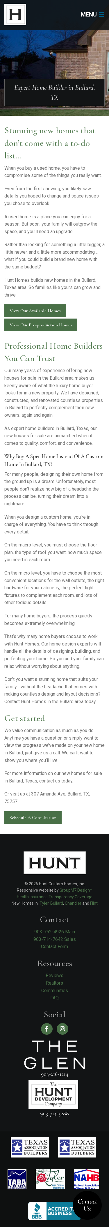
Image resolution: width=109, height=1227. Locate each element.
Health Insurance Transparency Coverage (54, 897)
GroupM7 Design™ (76, 890)
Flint (94, 903)
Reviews (54, 975)
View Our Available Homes (35, 311)
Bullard (56, 903)
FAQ (54, 998)
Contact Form (54, 946)
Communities (54, 990)
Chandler (73, 903)
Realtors (54, 983)
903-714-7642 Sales (54, 939)
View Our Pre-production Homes (41, 325)
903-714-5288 (54, 1113)
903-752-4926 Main (54, 932)
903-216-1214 (54, 1074)
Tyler (44, 903)
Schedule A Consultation (33, 817)
